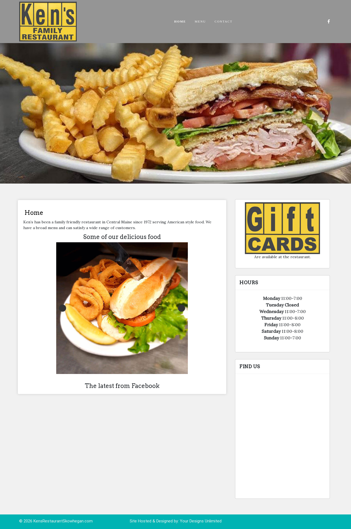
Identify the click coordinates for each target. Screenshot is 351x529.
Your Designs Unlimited (201, 521)
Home (180, 21)
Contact (224, 21)
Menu (200, 21)
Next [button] (181, 308)
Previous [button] (62, 308)
